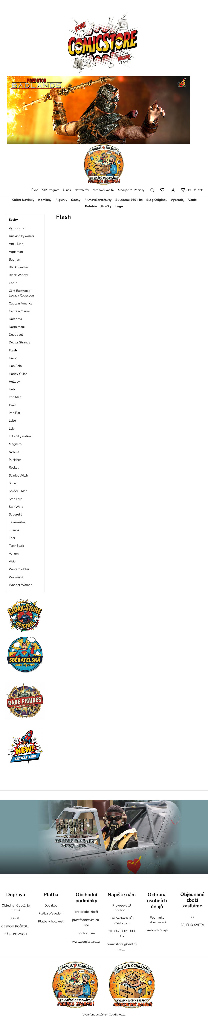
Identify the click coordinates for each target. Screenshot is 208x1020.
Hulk (12, 389)
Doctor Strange (19, 342)
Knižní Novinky (23, 200)
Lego (119, 206)
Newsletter (82, 190)
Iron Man (15, 397)
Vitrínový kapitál (104, 190)
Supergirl (15, 514)
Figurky (61, 200)
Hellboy (14, 381)
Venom (14, 553)
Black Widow (18, 275)
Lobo (12, 420)
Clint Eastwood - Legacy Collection (21, 293)
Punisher (15, 460)
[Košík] (186, 190)
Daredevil (16, 319)
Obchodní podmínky (86, 897)
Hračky (106, 206)
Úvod (34, 190)
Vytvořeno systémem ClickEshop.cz (104, 1014)
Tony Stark (16, 545)
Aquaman (16, 252)
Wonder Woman (20, 585)
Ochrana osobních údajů (157, 900)
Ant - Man (16, 244)
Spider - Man (18, 491)
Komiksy (44, 200)
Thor (12, 538)
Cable (13, 283)
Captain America (20, 303)
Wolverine (16, 577)
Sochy (75, 200)
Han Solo (15, 366)
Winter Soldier (19, 569)
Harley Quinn (18, 374)
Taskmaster (17, 522)
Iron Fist (14, 413)
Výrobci (14, 228)
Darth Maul (17, 327)
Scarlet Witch (18, 475)
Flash (13, 350)
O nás (67, 190)
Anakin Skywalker (21, 236)
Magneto (15, 444)
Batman (14, 259)
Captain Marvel (20, 311)
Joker (12, 405)
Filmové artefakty (98, 200)
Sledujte (123, 190)
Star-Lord (15, 499)
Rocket (13, 467)
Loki (11, 428)
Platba (51, 894)
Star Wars (16, 507)
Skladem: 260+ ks (128, 200)
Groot (13, 358)
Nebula (14, 452)
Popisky (139, 190)
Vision (13, 561)
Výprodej (177, 200)
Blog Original (156, 200)
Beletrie (91, 206)
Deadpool (16, 334)
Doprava (15, 894)
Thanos (14, 530)
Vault (192, 200)
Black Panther (18, 267)
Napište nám (122, 894)
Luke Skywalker (20, 436)
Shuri (12, 483)
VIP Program (50, 190)
